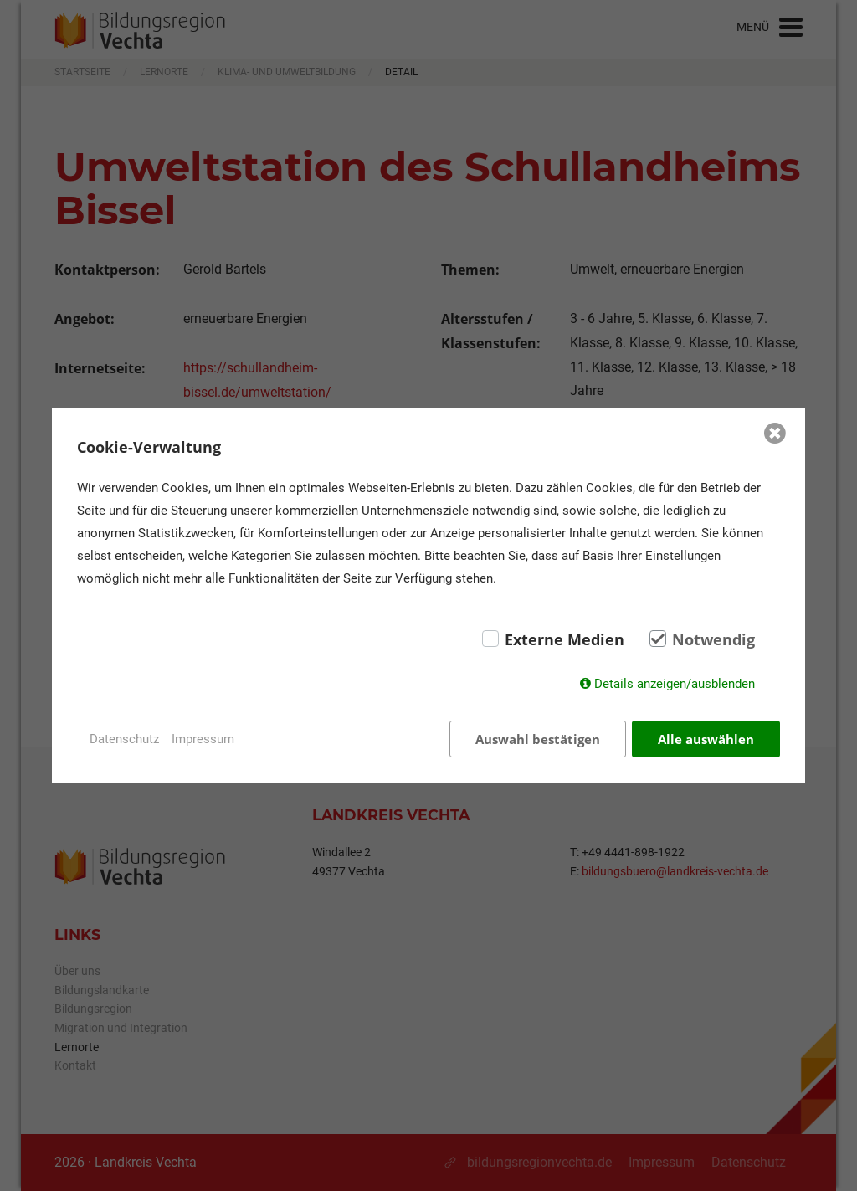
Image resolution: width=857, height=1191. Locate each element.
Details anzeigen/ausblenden (674, 683)
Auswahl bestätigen (537, 739)
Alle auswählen (706, 739)
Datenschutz (124, 739)
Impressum (203, 739)
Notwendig (713, 639)
